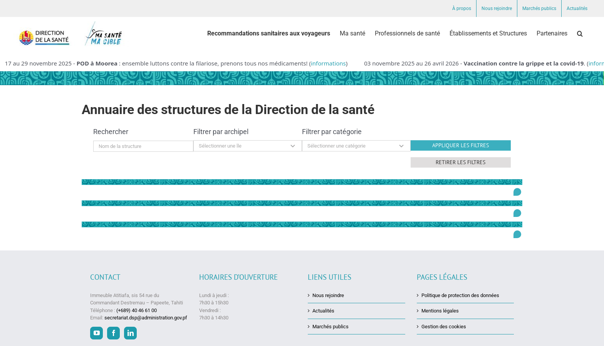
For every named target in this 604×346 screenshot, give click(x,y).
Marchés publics (330, 326)
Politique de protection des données (460, 295)
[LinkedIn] (130, 332)
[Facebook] (113, 332)
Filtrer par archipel (220, 132)
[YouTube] (96, 332)
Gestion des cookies (443, 326)
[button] (580, 33)
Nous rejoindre (328, 295)
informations (328, 63)
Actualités (323, 311)
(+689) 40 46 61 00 (136, 310)
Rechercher (110, 132)
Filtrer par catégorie (332, 132)
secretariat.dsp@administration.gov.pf (145, 317)
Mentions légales (440, 311)
